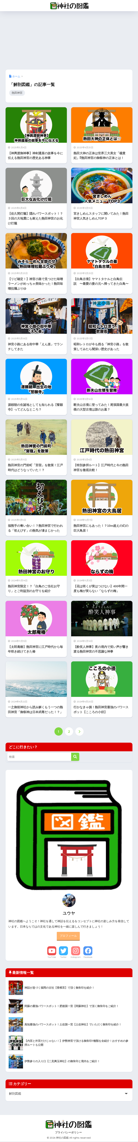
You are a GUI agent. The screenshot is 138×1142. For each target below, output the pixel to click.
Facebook (88, 957)
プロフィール (68, 936)
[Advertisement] (69, 38)
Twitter (63, 957)
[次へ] (79, 732)
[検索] (75, 757)
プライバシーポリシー (68, 1132)
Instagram (76, 957)
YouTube (52, 957)
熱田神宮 (17, 92)
